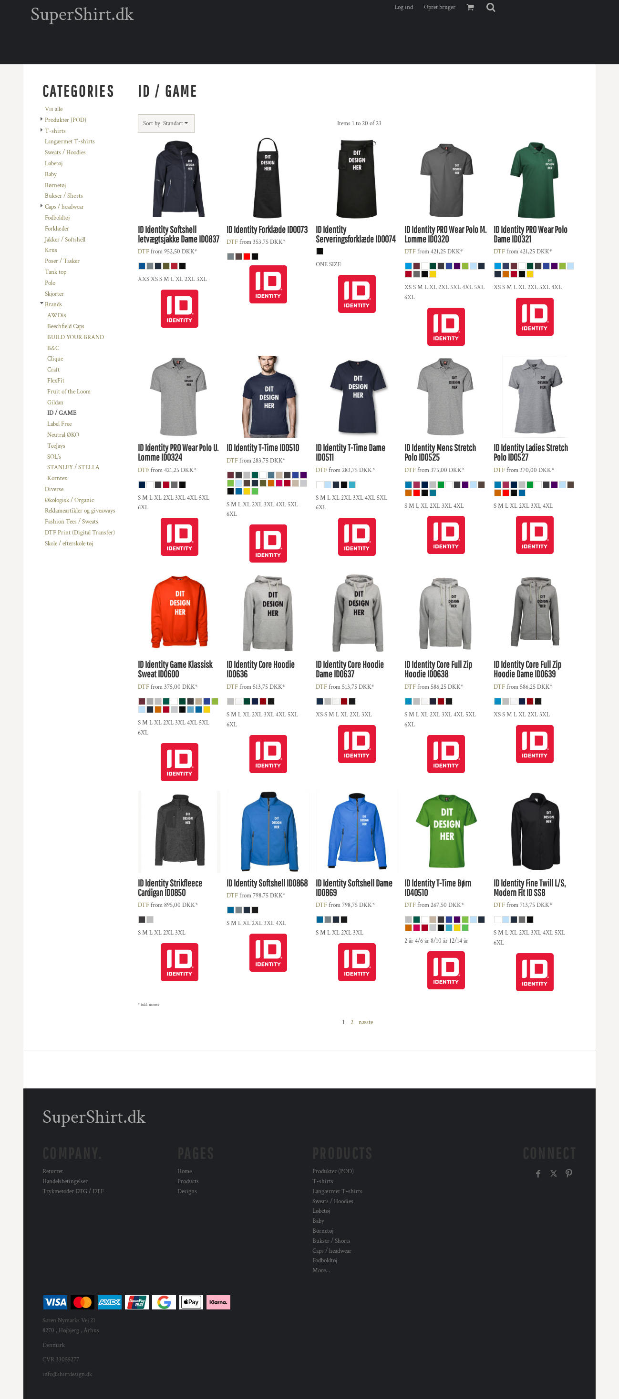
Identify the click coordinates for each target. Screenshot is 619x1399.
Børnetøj (55, 185)
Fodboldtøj (57, 218)
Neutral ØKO (63, 435)
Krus (51, 250)
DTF (143, 252)
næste (366, 1022)
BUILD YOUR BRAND (75, 337)
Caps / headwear (64, 207)
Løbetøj (53, 164)
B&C (53, 348)
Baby (51, 175)
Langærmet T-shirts (70, 142)
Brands (53, 305)
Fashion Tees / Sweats (71, 522)
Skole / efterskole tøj (69, 544)
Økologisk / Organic (69, 500)
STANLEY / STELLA (73, 467)
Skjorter (54, 294)
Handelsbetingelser (65, 1182)
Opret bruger (439, 7)
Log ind (403, 7)
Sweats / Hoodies (65, 153)
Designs (187, 1192)
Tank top (55, 272)
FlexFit (55, 381)
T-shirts (55, 131)
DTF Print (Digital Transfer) (80, 533)
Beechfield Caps (65, 326)
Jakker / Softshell (65, 240)
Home (184, 1172)
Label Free (59, 424)
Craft (53, 370)
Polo (50, 283)
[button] (490, 7)
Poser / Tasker (62, 261)
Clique (55, 359)
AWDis (56, 316)
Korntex (57, 478)
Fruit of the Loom (69, 392)
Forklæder (57, 229)
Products (188, 1182)
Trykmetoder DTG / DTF (73, 1192)
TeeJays (56, 446)
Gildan (55, 403)
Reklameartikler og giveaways (80, 511)
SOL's (54, 457)
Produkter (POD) (65, 120)
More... (321, 1271)
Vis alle (53, 109)
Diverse (54, 489)
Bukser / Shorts (64, 196)
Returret (52, 1172)
